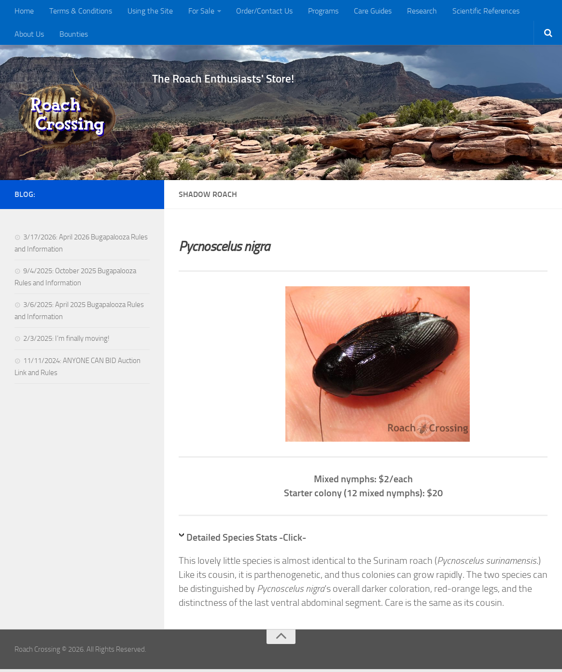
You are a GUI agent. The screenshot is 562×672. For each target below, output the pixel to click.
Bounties (28, 36)
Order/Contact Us (256, 11)
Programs (313, 11)
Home (23, 11)
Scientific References (470, 11)
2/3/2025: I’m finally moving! (66, 341)
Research (408, 11)
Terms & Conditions (78, 11)
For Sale (195, 11)
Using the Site (146, 11)
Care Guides (361, 11)
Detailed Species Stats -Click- (246, 540)
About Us (532, 11)
